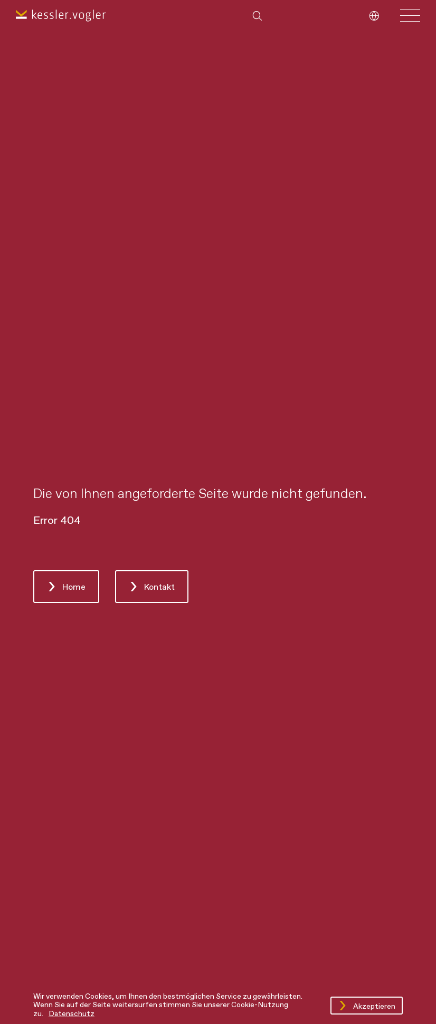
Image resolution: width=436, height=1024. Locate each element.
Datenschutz (71, 1014)
